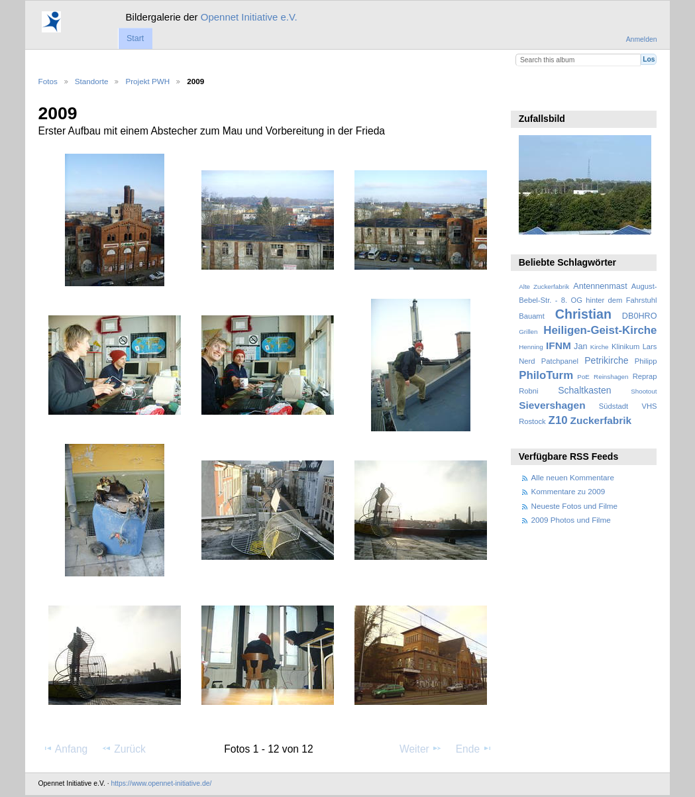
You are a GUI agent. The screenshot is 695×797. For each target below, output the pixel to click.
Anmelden (641, 39)
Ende (474, 749)
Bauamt (532, 316)
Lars (650, 346)
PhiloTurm (546, 375)
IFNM (558, 345)
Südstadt (613, 406)
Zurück (123, 749)
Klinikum (625, 346)
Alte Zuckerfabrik (544, 286)
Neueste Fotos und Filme (574, 506)
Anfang (65, 749)
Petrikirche (606, 360)
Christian (583, 314)
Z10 (558, 420)
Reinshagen (611, 376)
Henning (531, 346)
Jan (580, 346)
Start (135, 38)
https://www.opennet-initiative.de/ (161, 783)
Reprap (645, 376)
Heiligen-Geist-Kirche (600, 330)
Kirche (599, 346)
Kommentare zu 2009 (568, 491)
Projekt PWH (147, 81)
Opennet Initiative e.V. (249, 17)
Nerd (527, 361)
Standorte (92, 81)
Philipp (646, 361)
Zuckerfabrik (601, 420)
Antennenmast (600, 286)
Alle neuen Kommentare (572, 477)
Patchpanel (559, 361)
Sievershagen (552, 405)
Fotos (48, 81)
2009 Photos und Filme (571, 519)
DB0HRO (639, 316)
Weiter (421, 749)
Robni (528, 391)
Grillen (528, 331)
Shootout (644, 391)
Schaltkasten (584, 390)
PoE (583, 376)
